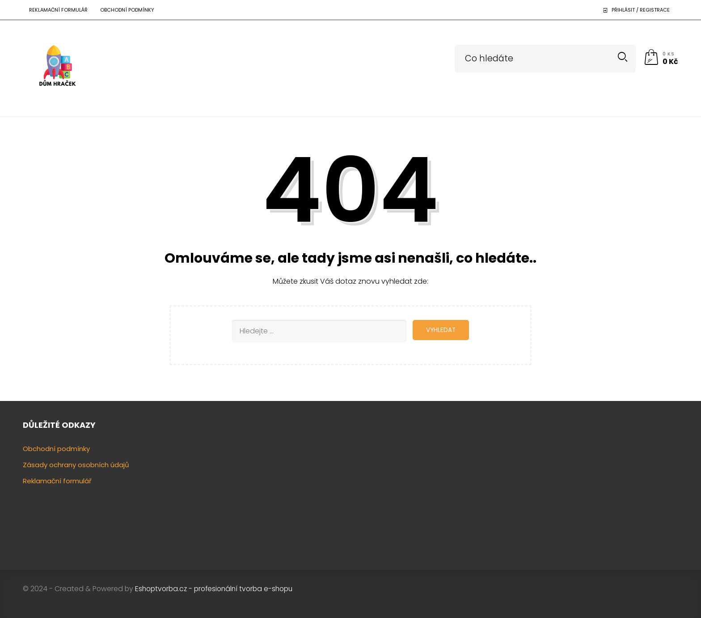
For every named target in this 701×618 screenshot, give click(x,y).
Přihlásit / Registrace (641, 9)
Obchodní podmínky (127, 9)
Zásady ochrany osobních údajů (76, 464)
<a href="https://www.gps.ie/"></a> (602, 486)
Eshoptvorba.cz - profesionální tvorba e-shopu (213, 589)
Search (622, 57)
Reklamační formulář (58, 9)
